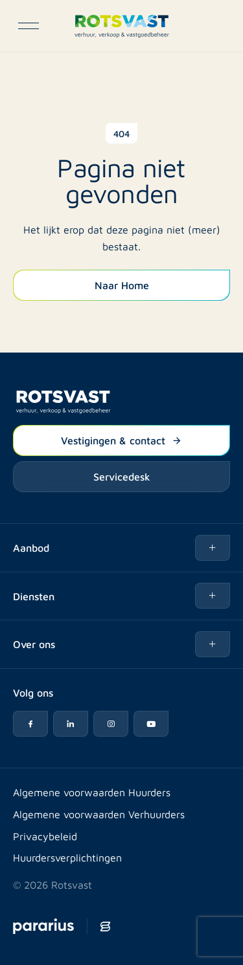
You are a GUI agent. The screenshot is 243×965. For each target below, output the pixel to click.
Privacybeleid (45, 836)
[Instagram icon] (110, 724)
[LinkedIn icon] (70, 724)
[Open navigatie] (28, 25)
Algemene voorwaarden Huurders (91, 792)
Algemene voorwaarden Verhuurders (99, 814)
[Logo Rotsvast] (121, 26)
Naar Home (122, 284)
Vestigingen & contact (121, 439)
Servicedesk (121, 476)
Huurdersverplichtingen (67, 857)
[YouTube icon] (150, 724)
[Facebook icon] (30, 724)
